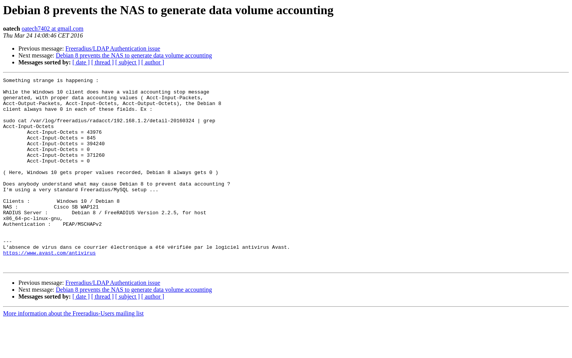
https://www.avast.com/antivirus (49, 288)
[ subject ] (127, 62)
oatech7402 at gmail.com (52, 28)
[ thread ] (102, 62)
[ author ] (152, 62)
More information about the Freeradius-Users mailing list (73, 351)
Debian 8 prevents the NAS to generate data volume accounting (134, 55)
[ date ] (81, 62)
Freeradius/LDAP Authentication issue (113, 48)
